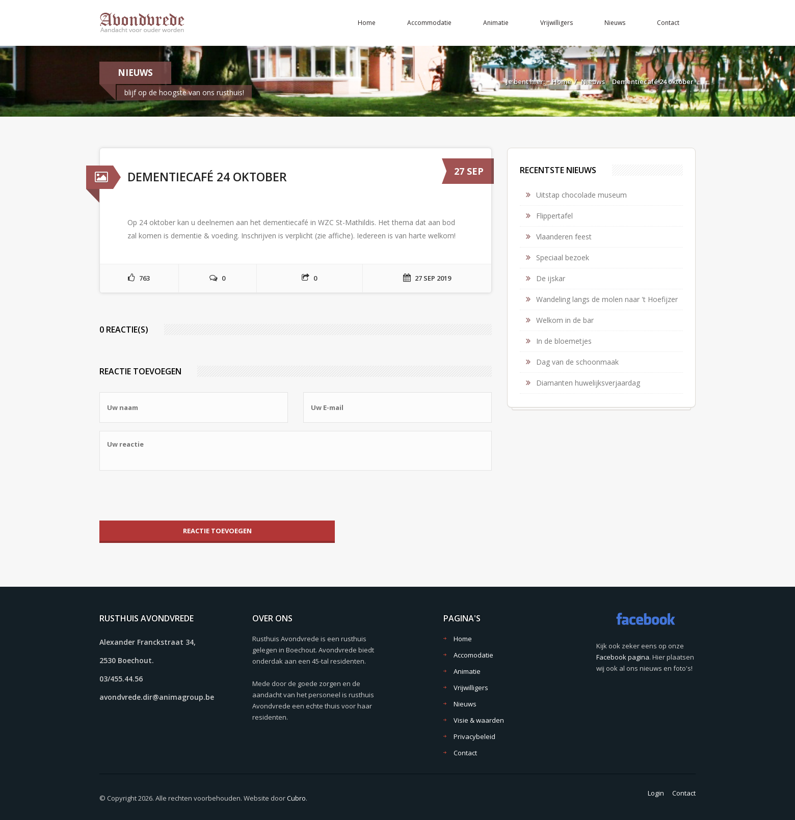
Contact (668, 22)
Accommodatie (429, 22)
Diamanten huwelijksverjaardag (588, 383)
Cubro (296, 798)
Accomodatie (473, 655)
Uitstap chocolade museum (581, 195)
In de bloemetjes (564, 341)
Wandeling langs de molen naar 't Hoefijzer (607, 299)
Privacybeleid (474, 736)
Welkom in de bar (565, 320)
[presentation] (176, 495)
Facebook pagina (622, 657)
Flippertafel (554, 216)
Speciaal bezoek (562, 257)
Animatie (496, 22)
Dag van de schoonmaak (577, 362)
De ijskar (550, 278)
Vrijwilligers (556, 22)
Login (656, 793)
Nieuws (614, 22)
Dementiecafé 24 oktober (653, 81)
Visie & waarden (479, 720)
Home (367, 22)
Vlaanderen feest (564, 236)
